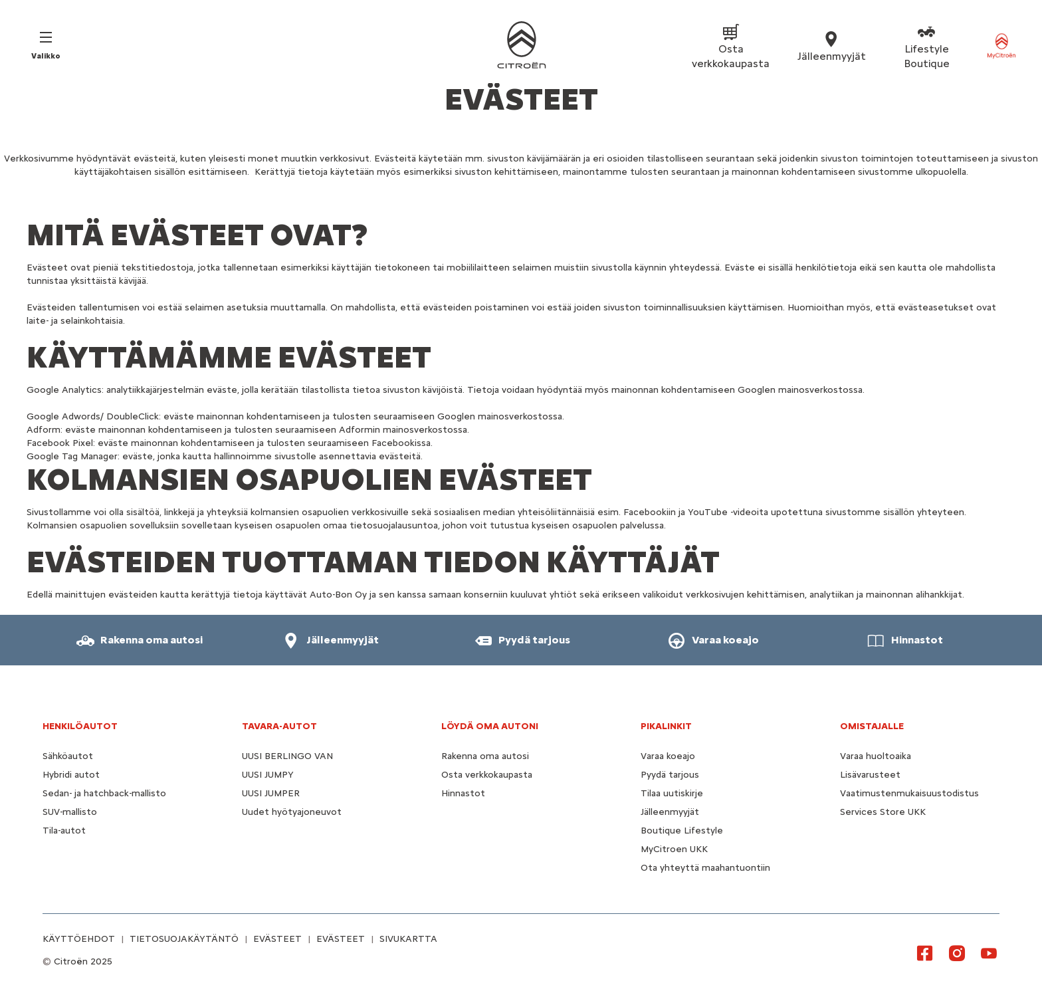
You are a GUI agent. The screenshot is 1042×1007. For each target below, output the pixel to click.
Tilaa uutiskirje (672, 793)
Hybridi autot (71, 774)
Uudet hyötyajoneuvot (292, 812)
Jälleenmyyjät (670, 812)
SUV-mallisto (70, 812)
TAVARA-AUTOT (279, 726)
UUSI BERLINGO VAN (287, 756)
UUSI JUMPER (271, 793)
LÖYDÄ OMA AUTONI (489, 726)
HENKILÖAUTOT (80, 726)
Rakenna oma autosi (485, 756)
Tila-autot (64, 830)
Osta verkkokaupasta (486, 774)
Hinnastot (463, 793)
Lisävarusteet (870, 774)
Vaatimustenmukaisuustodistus (909, 793)
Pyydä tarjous (670, 774)
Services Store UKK (883, 812)
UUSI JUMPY (268, 774)
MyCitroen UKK (674, 849)
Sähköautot (68, 756)
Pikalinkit (666, 726)
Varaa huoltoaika (875, 756)
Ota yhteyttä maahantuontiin (705, 867)
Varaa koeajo (668, 756)
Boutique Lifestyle (682, 830)
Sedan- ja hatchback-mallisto (104, 793)
